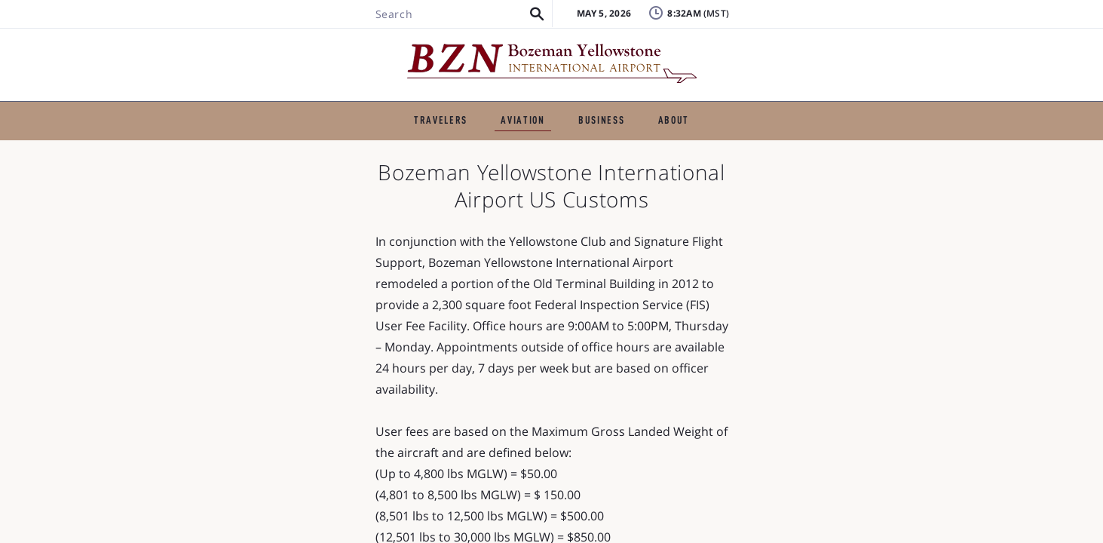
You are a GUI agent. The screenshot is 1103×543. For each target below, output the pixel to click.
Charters (475, 147)
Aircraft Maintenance (589, 147)
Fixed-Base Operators (250, 147)
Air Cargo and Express (487, 172)
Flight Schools (379, 147)
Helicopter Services (731, 147)
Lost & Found (819, 26)
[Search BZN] (232, 55)
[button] (314, 55)
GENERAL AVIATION (435, 109)
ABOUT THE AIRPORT (752, 109)
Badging (930, 26)
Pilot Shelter (261, 172)
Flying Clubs (612, 172)
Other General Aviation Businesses (770, 172)
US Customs (362, 172)
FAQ (794, 48)
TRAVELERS (323, 109)
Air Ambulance (856, 147)
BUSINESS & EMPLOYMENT (591, 109)
